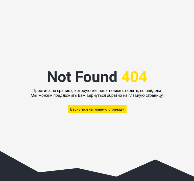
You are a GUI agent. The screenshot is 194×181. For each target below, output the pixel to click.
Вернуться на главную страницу (97, 109)
